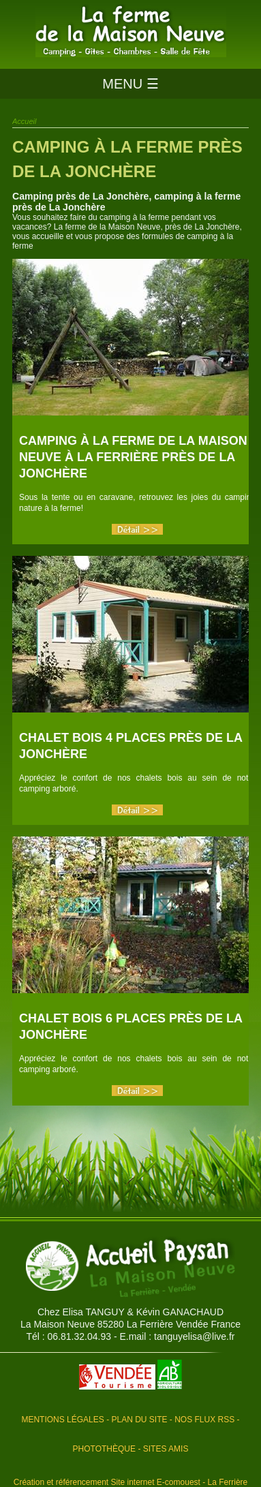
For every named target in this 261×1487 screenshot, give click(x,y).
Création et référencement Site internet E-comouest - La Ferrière (131, 1482)
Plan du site (139, 1419)
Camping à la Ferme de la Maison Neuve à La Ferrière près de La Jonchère (133, 457)
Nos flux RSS (204, 1419)
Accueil (24, 121)
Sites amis (166, 1449)
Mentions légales (62, 1419)
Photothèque (104, 1449)
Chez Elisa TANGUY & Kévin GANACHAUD (130, 1311)
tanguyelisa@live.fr (194, 1336)
